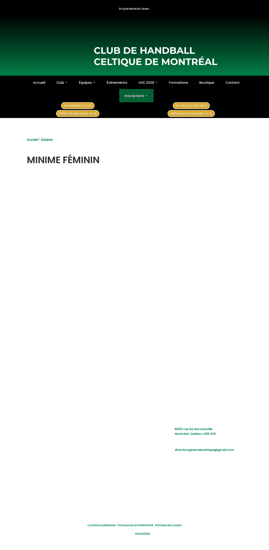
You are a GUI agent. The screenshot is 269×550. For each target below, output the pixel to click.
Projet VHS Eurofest (191, 106)
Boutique (206, 83)
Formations (178, 83)
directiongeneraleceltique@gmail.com (204, 450)
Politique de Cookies (168, 525)
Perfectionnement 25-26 (77, 114)
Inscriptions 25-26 (77, 106)
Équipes (85, 83)
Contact (232, 83)
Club (60, 83)
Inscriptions (134, 96)
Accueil (39, 83)
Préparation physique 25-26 (191, 114)
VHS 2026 (146, 83)
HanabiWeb (142, 533)
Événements (117, 83)
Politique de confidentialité (135, 525)
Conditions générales (101, 525)
